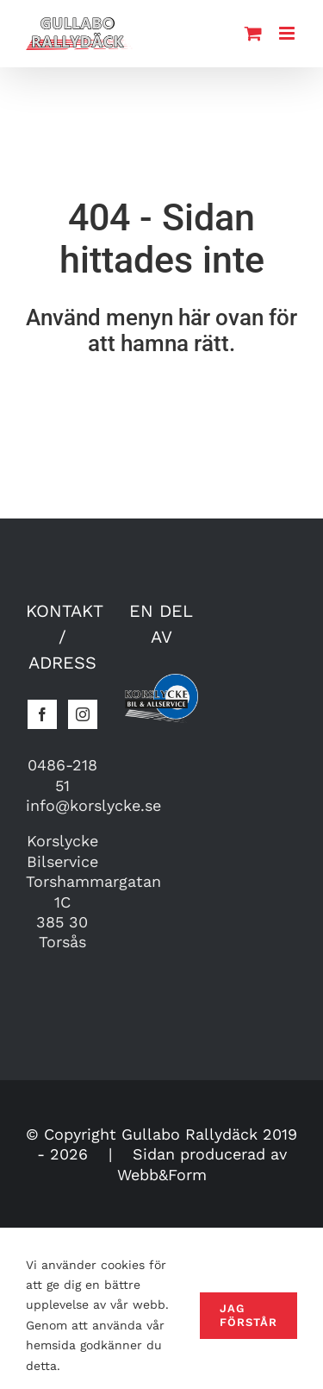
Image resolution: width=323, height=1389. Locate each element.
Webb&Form (162, 1175)
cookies (123, 1265)
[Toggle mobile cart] (253, 33)
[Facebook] (42, 714)
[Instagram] (82, 714)
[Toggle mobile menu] (288, 33)
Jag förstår (248, 1315)
